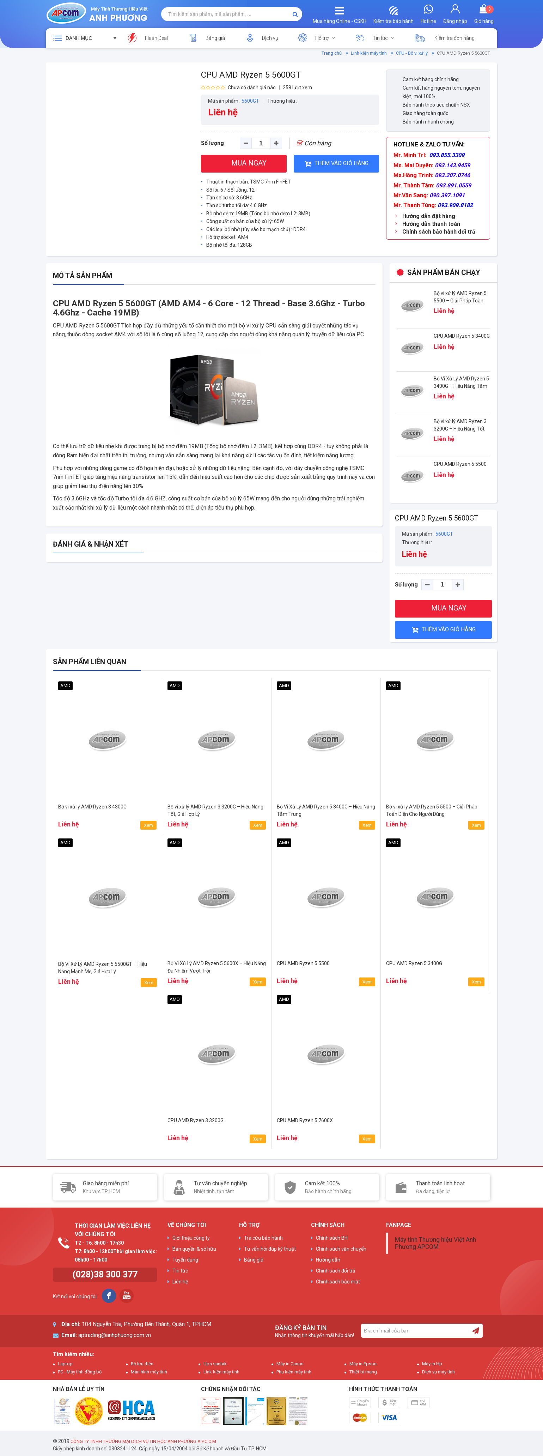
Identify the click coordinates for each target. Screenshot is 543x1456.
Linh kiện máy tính (369, 53)
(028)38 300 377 (105, 1274)
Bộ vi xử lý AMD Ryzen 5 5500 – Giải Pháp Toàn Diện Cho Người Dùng (460, 300)
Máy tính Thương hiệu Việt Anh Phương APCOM (435, 1243)
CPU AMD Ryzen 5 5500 (460, 464)
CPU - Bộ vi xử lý (412, 53)
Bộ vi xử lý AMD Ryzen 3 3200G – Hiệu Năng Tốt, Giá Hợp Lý (460, 429)
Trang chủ (332, 53)
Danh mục (79, 38)
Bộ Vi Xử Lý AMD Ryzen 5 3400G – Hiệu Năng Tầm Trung (461, 386)
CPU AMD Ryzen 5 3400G (462, 336)
